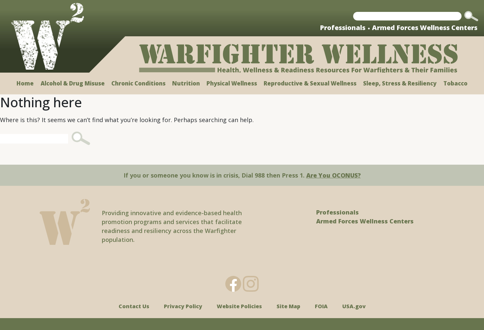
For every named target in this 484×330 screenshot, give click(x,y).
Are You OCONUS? (333, 175)
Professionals (342, 27)
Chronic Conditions (138, 83)
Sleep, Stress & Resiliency (399, 83)
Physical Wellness (231, 83)
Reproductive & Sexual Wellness (310, 83)
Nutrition (186, 83)
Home (25, 83)
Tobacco (455, 83)
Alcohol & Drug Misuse (73, 83)
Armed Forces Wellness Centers (424, 27)
